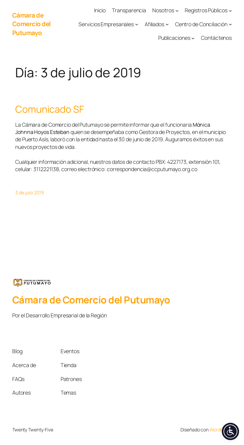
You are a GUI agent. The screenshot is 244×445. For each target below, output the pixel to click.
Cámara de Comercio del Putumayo (31, 24)
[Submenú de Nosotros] (177, 10)
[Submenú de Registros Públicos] (230, 10)
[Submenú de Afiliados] (167, 24)
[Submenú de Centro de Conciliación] (230, 24)
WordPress (221, 429)
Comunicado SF (49, 109)
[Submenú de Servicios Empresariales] (136, 24)
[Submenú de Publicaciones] (193, 38)
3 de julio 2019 (29, 192)
